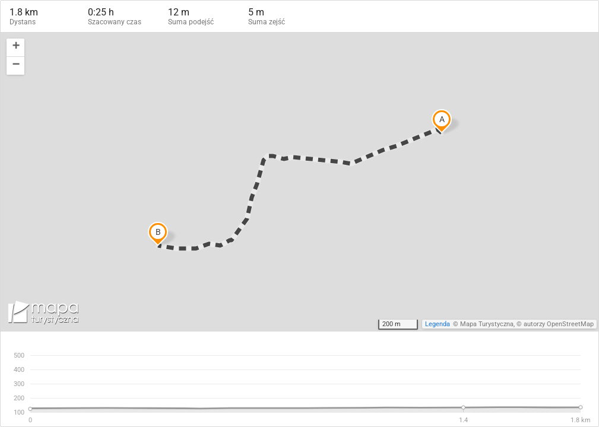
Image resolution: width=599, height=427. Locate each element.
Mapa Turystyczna (487, 324)
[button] (15, 48)
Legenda (437, 324)
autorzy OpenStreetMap (559, 324)
